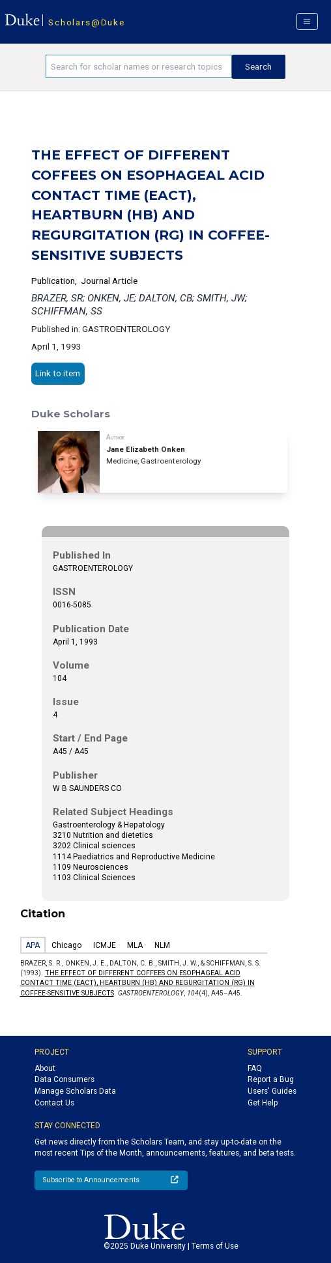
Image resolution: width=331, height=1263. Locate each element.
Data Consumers (64, 1079)
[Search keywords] (139, 66)
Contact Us (54, 1102)
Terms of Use (215, 1246)
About (45, 1068)
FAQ (255, 1068)
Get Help (263, 1102)
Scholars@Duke (86, 22)
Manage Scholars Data (75, 1091)
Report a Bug (271, 1079)
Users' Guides (272, 1091)
